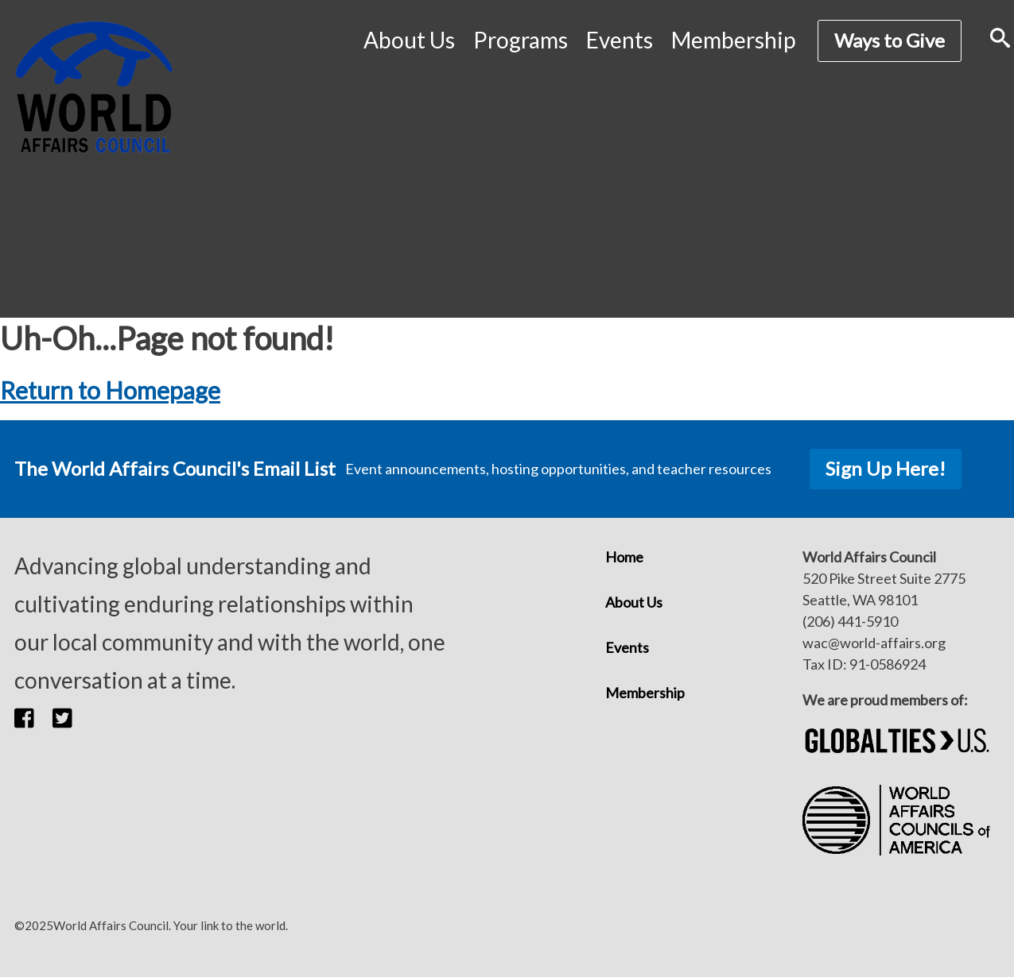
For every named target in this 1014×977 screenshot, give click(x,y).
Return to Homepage (110, 390)
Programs (520, 39)
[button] (33, 718)
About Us (409, 39)
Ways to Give (889, 40)
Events (619, 39)
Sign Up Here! (886, 468)
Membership (733, 39)
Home (624, 557)
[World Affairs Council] (93, 87)
